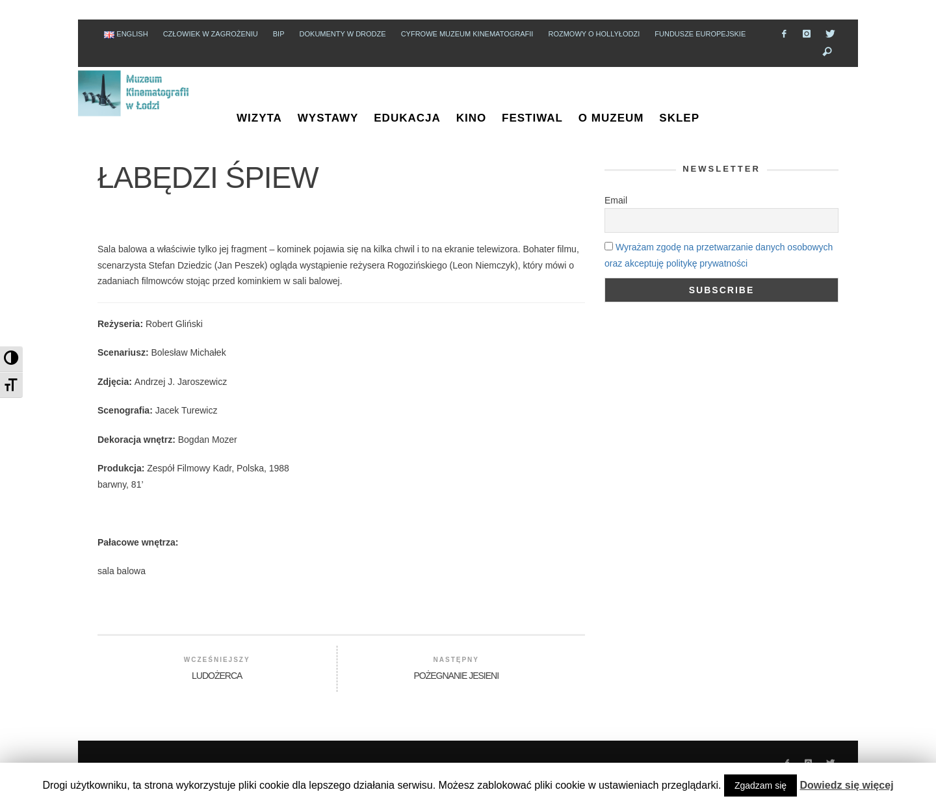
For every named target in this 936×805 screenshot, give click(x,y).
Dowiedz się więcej (847, 785)
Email (606, 200)
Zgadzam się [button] (760, 785)
